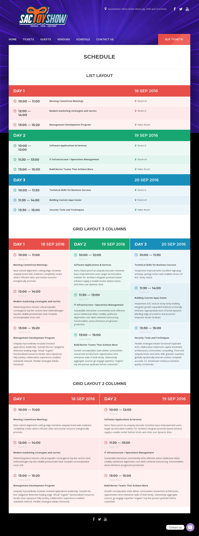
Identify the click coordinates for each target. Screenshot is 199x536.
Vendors (63, 39)
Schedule (83, 39)
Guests (45, 39)
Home (12, 39)
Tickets (28, 39)
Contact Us (105, 39)
